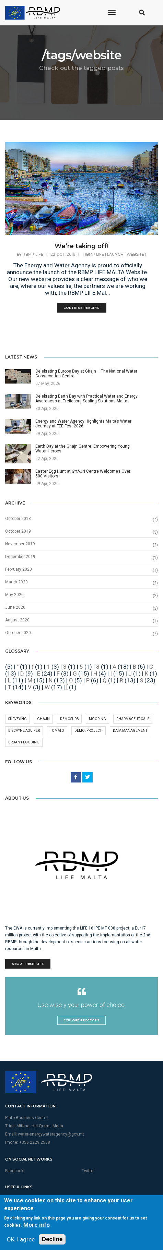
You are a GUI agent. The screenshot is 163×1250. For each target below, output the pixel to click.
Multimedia (15, 1198)
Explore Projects (81, 1020)
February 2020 (18, 569)
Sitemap (13, 1206)
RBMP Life (33, 254)
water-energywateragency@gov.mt (51, 1134)
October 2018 (18, 518)
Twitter (88, 1170)
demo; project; (88, 730)
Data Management (130, 730)
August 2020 (17, 620)
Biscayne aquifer (24, 730)
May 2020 (14, 594)
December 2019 (20, 556)
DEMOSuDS (69, 719)
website (135, 254)
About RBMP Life (28, 964)
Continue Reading (81, 308)
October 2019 (18, 531)
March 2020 (16, 582)
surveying (17, 719)
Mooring (97, 719)
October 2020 (18, 632)
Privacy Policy (95, 1198)
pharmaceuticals (132, 719)
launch (115, 254)
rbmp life (93, 254)
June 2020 (15, 607)
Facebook (14, 1170)
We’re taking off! (81, 246)
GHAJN (43, 719)
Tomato (57, 730)
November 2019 (20, 544)
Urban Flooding (23, 742)
